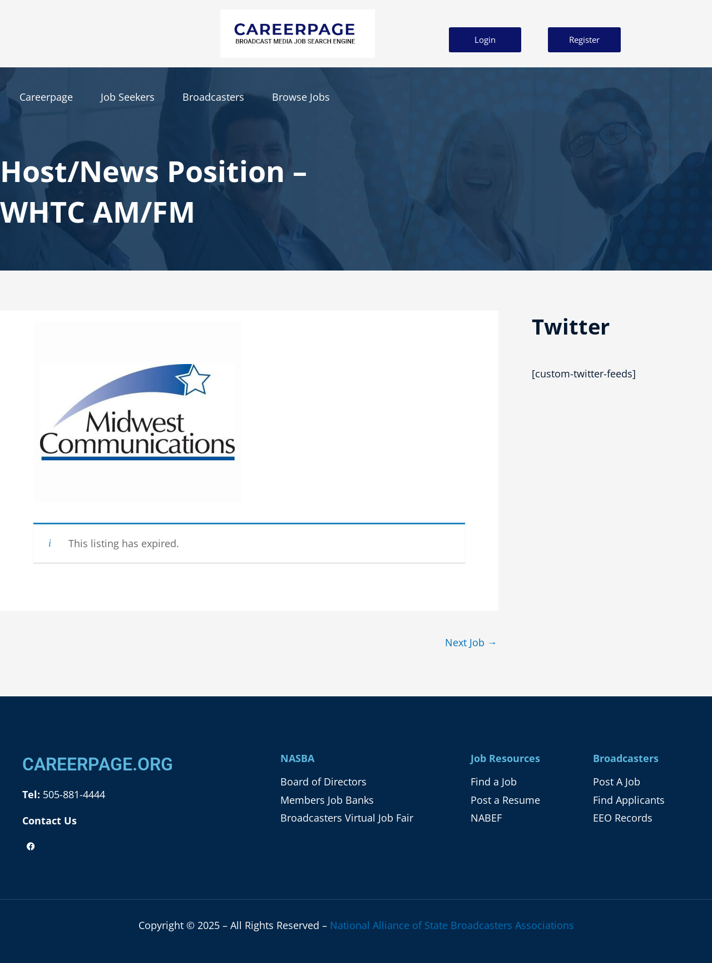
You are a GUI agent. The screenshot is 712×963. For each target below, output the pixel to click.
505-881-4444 (72, 794)
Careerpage (46, 97)
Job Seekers (128, 97)
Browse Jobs (301, 97)
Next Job (471, 642)
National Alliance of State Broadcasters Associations (452, 925)
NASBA (297, 758)
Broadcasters (213, 97)
